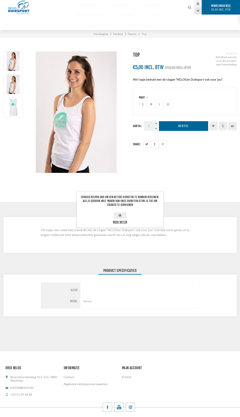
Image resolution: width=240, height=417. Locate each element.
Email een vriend (232, 110)
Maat (142, 82)
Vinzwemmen (71, 11)
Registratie (98, 11)
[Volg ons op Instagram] (130, 391)
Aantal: (137, 110)
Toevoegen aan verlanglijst (213, 110)
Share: (137, 129)
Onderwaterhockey (161, 4)
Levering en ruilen (129, 11)
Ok (120, 215)
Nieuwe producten (164, 11)
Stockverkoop (75, 4)
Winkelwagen (221, 7)
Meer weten (120, 222)
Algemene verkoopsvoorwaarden (85, 368)
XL (168, 89)
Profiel (126, 361)
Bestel (183, 110)
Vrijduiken (130, 4)
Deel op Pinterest (162, 128)
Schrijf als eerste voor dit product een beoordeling (226, 45)
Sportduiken (104, 4)
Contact (69, 361)
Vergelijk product (223, 110)
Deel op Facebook (154, 128)
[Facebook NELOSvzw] (107, 391)
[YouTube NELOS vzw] (118, 391)
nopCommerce (128, 410)
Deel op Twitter (146, 128)
